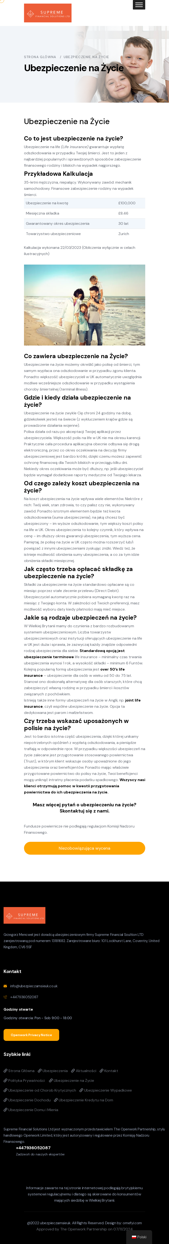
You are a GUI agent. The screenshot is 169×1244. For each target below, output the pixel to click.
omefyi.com (132, 1222)
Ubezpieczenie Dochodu (27, 1100)
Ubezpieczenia (53, 1070)
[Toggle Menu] (139, 4)
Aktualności (83, 1070)
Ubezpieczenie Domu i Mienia (31, 1109)
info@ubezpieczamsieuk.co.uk (34, 986)
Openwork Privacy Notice (31, 1035)
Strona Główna (19, 1070)
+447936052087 (24, 997)
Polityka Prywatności (24, 1080)
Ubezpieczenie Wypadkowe (105, 1090)
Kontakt (109, 1070)
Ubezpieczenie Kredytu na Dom (83, 1100)
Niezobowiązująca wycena (84, 848)
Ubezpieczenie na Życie (71, 1080)
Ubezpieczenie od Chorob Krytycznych (40, 1090)
